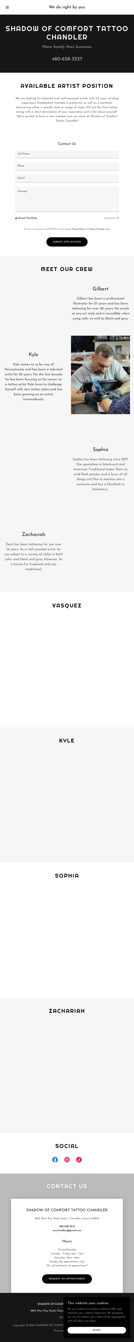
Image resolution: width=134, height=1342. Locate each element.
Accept (97, 1337)
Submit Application (67, 242)
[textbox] (67, 154)
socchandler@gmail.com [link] (67, 1230)
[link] (67, 7)
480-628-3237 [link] (67, 59)
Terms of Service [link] (96, 229)
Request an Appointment (67, 1279)
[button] (13, 7)
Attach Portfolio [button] (27, 218)
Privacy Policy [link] (78, 229)
